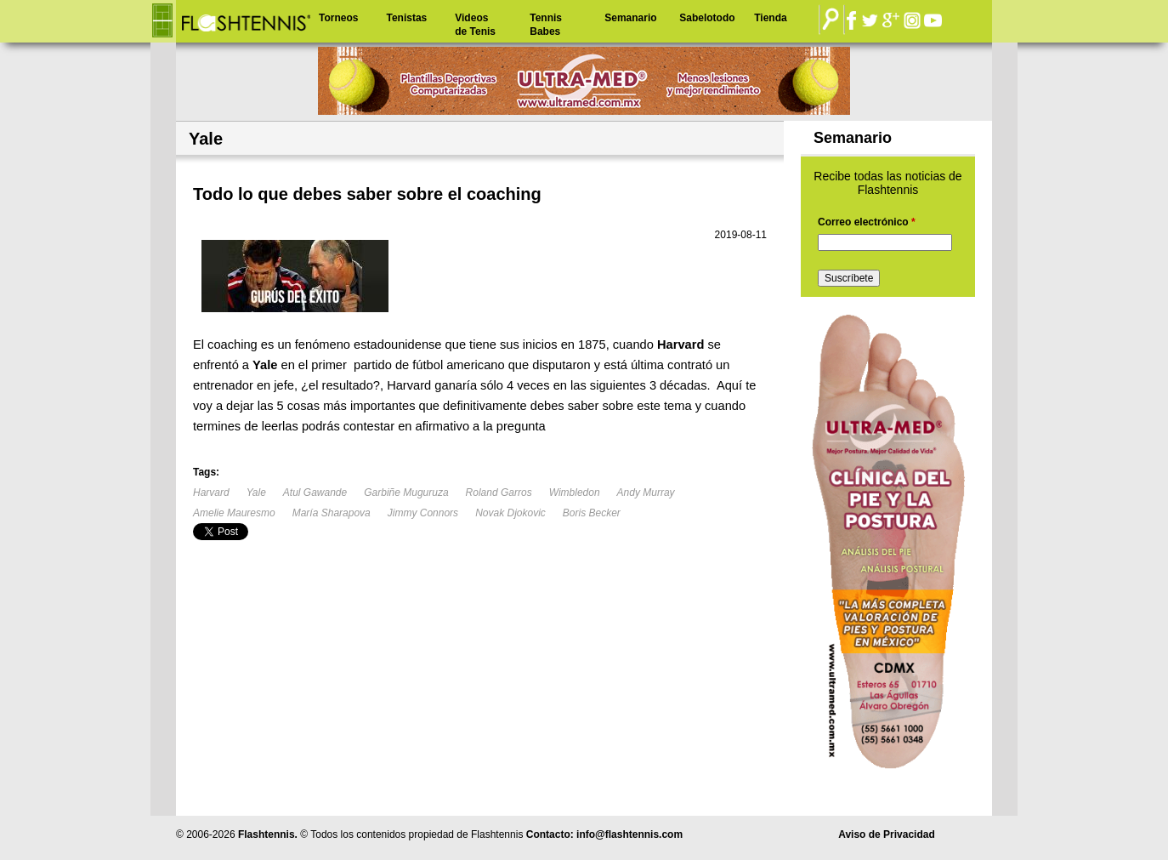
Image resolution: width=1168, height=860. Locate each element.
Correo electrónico (867, 222)
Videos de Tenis (475, 24)
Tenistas (406, 18)
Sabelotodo (706, 18)
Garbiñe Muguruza (406, 492)
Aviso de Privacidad (886, 834)
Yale (256, 492)
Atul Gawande (315, 492)
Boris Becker (592, 513)
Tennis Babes (546, 24)
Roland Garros (499, 492)
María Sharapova (331, 513)
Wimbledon (574, 492)
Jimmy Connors (423, 513)
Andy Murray (646, 492)
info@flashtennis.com (629, 834)
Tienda (770, 18)
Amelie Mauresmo (234, 513)
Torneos (338, 18)
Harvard (211, 492)
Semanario (630, 18)
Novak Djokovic (510, 513)
